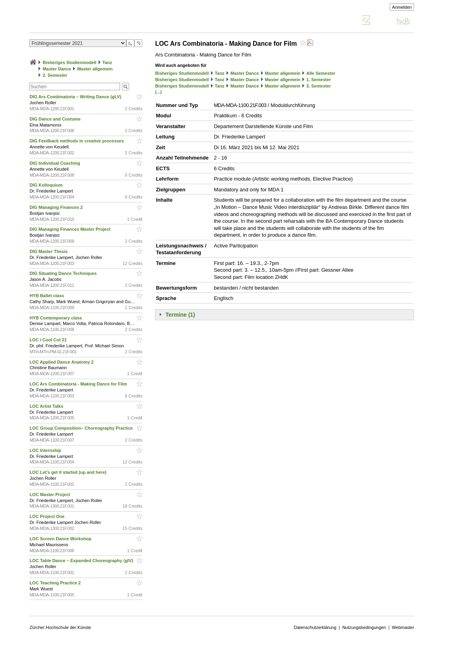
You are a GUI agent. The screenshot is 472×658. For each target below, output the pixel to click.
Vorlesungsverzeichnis (87, 21)
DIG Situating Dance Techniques (63, 273)
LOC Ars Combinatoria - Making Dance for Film (78, 384)
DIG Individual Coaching (55, 163)
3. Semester (318, 86)
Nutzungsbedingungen (364, 627)
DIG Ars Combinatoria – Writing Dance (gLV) (75, 96)
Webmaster (403, 627)
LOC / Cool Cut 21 (48, 339)
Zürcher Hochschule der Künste (60, 627)
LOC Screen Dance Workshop (61, 538)
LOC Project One (47, 516)
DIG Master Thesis (49, 251)
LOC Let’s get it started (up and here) (68, 472)
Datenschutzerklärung (315, 627)
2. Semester (55, 75)
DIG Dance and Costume (55, 119)
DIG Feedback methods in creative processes (77, 140)
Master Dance (57, 68)
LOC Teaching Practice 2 (55, 582)
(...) (158, 92)
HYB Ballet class (47, 295)
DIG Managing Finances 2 (56, 207)
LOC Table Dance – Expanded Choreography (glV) (81, 560)
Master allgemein (94, 68)
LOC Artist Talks (46, 406)
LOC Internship (45, 450)
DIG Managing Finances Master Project (70, 229)
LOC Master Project (50, 494)
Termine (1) (180, 314)
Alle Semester (320, 73)
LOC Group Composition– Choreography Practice (81, 428)
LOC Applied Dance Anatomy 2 (62, 362)
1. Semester (318, 79)
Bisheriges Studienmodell (70, 62)
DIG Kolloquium (46, 185)
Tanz (107, 62)
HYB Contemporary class (56, 317)
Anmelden (402, 7)
